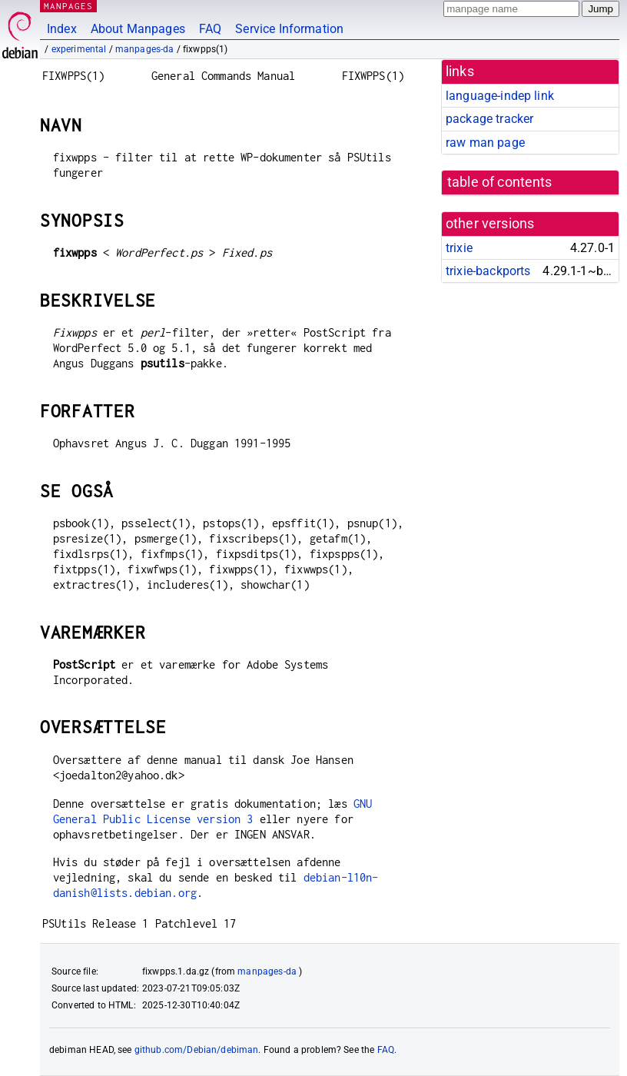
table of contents (499, 182)
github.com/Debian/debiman (196, 1049)
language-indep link (500, 95)
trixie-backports (488, 271)
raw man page (485, 142)
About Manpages (138, 29)
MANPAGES (68, 6)
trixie (459, 248)
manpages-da (144, 49)
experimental (79, 49)
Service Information (289, 29)
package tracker (489, 118)
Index (62, 29)
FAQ (210, 29)
